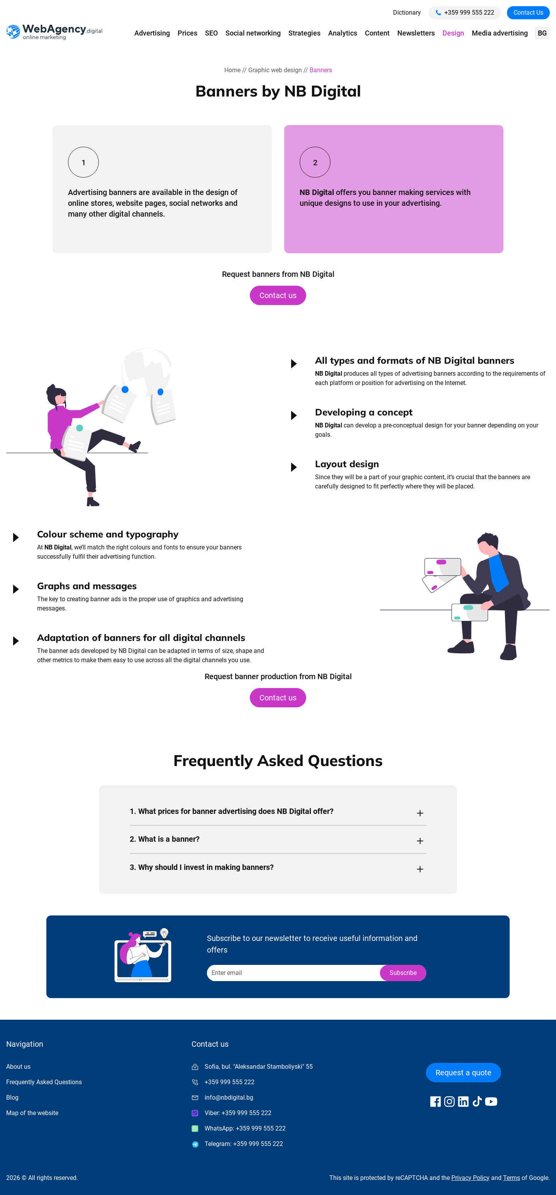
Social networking (253, 33)
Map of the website (32, 1113)
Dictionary (407, 12)
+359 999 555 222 (464, 12)
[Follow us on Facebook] (435, 1102)
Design (453, 33)
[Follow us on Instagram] (449, 1102)
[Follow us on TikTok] (477, 1102)
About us (18, 1066)
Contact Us (528, 12)
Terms (511, 1177)
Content (377, 33)
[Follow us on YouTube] (491, 1102)
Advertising (152, 33)
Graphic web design (275, 70)
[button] (417, 374)
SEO (211, 33)
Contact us (278, 295)
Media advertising (500, 33)
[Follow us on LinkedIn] (463, 1102)
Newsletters (416, 33)
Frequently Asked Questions (44, 1082)
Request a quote (464, 1072)
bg (542, 33)
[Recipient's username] (293, 973)
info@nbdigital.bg (229, 1097)
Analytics (342, 33)
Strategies (304, 33)
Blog (12, 1097)
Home (232, 70)
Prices (187, 33)
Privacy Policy (470, 1177)
